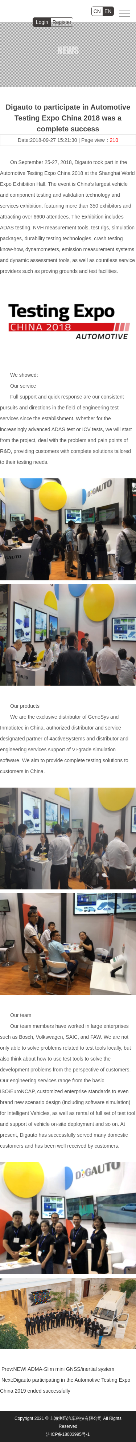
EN (107, 11)
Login (42, 22)
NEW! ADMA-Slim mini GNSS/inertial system (63, 1369)
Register (62, 22)
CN (97, 11)
